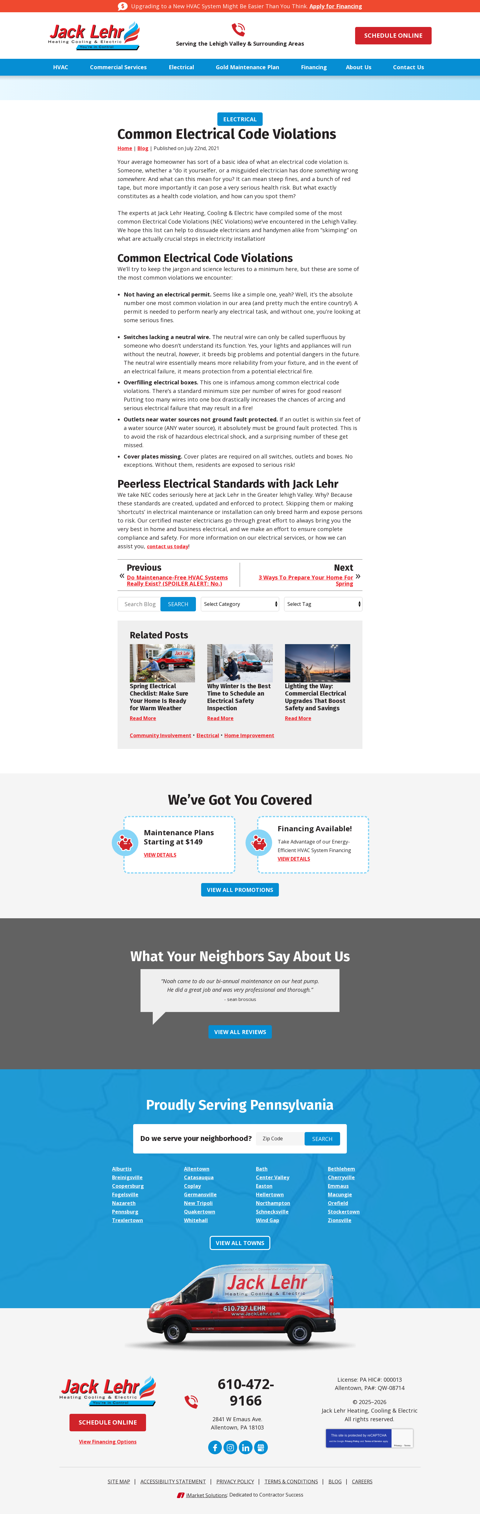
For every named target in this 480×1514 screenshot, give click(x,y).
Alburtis (122, 1176)
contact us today (170, 546)
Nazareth (125, 1211)
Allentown (198, 1176)
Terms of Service (373, 1449)
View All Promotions (240, 898)
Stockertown (346, 1219)
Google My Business (261, 1456)
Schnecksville (274, 1219)
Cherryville (342, 1185)
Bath (262, 1176)
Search (178, 604)
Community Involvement (164, 735)
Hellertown (271, 1202)
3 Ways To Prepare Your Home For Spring (306, 581)
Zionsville (341, 1228)
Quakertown (201, 1219)
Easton (265, 1194)
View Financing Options (108, 1449)
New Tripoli (200, 1211)
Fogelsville (126, 1202)
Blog (142, 148)
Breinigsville (129, 1185)
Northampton (275, 1211)
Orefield (339, 1211)
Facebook (215, 1456)
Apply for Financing (335, 6)
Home (125, 148)
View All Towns (240, 1251)
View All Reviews (240, 1040)
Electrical (240, 119)
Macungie (341, 1202)
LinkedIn (246, 1456)
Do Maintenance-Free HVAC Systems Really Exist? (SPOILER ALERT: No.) (177, 581)
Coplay (193, 1194)
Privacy (398, 1454)
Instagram (230, 1456)
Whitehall (197, 1228)
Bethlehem (343, 1176)
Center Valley (274, 1185)
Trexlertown (129, 1228)
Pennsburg (126, 1219)
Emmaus (339, 1194)
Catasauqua (200, 1185)
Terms (407, 1454)
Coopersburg (130, 1194)
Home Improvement (261, 735)
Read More (145, 718)
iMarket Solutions (206, 1503)
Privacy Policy (352, 1449)
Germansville (201, 1202)
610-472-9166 (248, 30)
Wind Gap (269, 1228)
